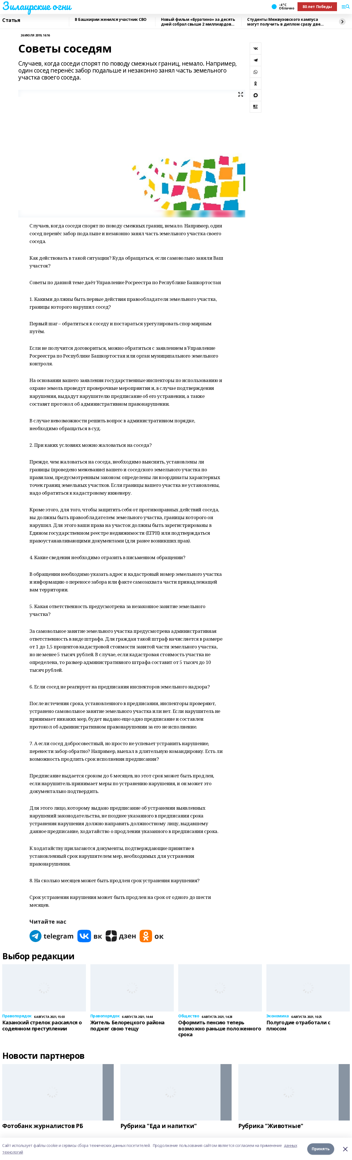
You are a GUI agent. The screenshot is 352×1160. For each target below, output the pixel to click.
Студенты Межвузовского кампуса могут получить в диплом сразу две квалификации (283, 21)
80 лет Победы (317, 6)
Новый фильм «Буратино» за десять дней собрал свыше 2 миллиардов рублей (198, 21)
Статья (11, 20)
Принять (321, 1148)
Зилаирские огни (36, 5)
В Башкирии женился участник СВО (111, 19)
